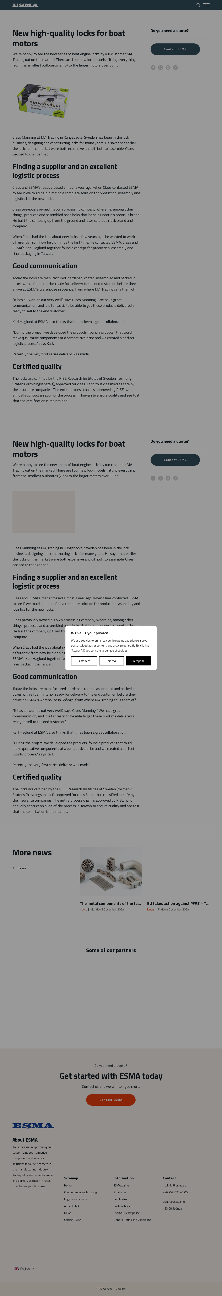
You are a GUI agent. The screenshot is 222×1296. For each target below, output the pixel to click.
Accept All (138, 661)
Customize (84, 661)
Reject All (111, 661)
